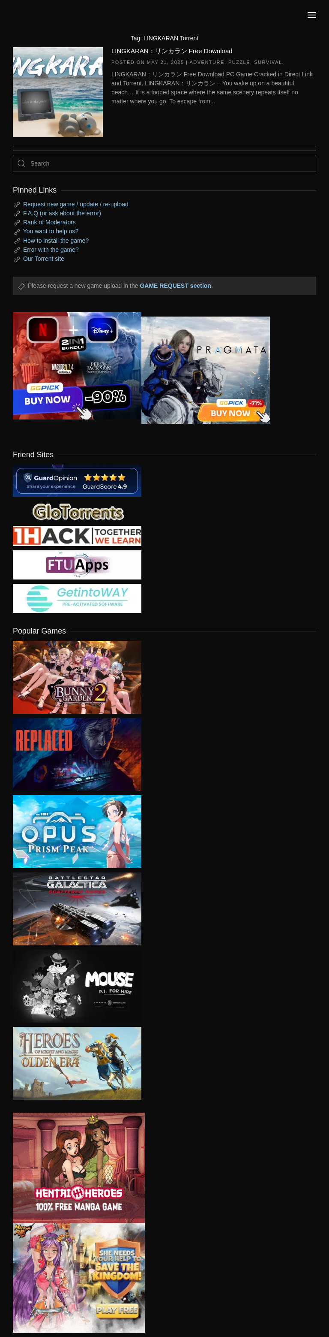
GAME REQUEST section (175, 285)
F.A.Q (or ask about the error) (62, 213)
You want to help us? (50, 231)
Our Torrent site (43, 258)
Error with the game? (51, 249)
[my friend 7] (77, 598)
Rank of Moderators (49, 222)
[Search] (164, 163)
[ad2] (72, 1168)
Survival (268, 62)
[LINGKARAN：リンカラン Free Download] (58, 91)
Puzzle (239, 62)
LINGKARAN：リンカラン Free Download (172, 50)
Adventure (206, 62)
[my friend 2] (77, 510)
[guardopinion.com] (77, 480)
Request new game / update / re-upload (76, 204)
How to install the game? (56, 240)
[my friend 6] (77, 564)
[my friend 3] (77, 535)
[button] (312, 15)
